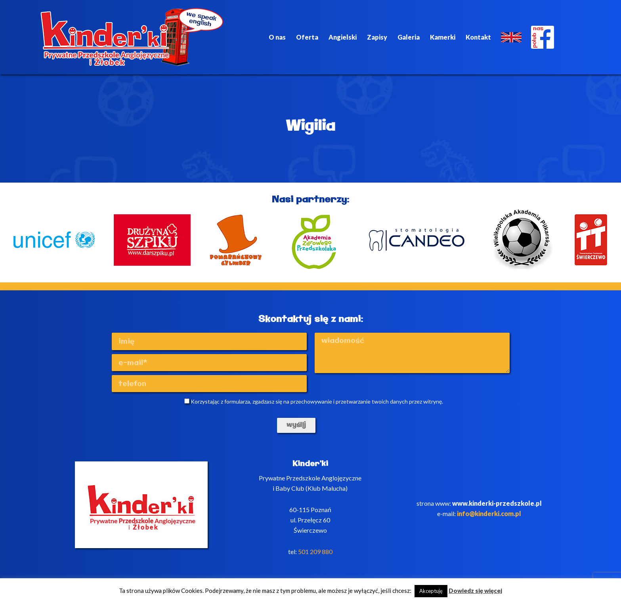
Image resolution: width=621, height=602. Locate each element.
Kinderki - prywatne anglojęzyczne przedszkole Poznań (132, 37)
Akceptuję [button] (431, 591)
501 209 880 (315, 551)
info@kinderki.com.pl (489, 513)
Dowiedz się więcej (475, 590)
